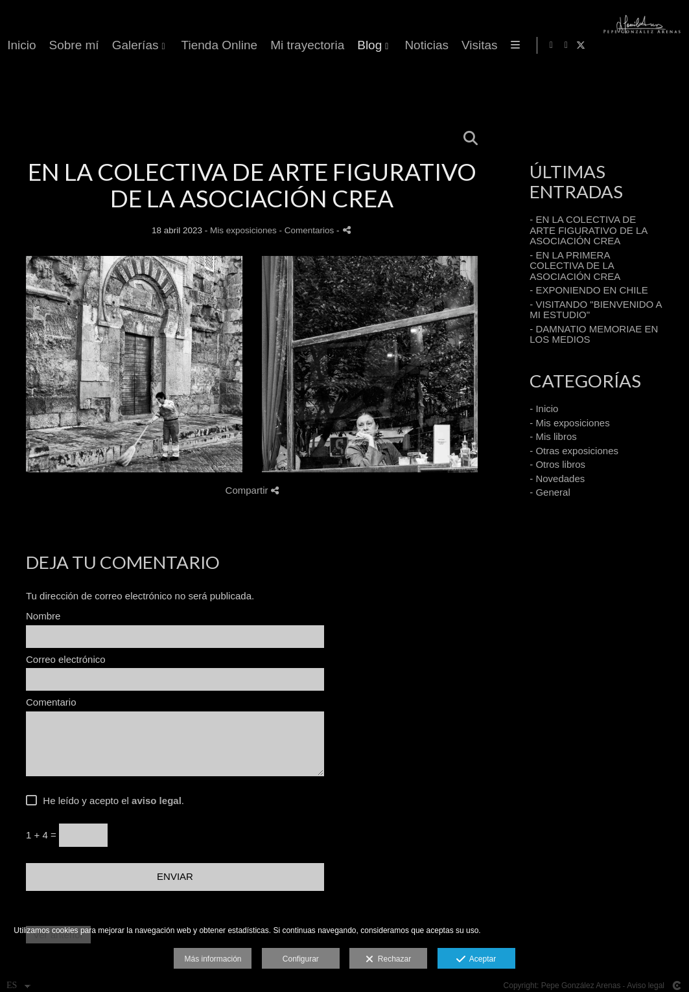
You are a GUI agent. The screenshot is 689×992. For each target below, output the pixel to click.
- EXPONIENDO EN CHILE (589, 289)
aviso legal (156, 800)
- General (550, 492)
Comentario (51, 702)
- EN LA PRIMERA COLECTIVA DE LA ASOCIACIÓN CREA (575, 265)
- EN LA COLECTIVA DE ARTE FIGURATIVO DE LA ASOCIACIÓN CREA (588, 230)
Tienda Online (457, 45)
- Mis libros (553, 436)
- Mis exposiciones (569, 422)
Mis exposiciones (243, 230)
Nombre (43, 616)
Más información (212, 958)
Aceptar (476, 959)
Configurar (301, 958)
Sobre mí (312, 45)
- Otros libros (557, 464)
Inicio (260, 45)
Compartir (252, 490)
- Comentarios (308, 230)
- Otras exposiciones (574, 450)
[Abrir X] (668, 45)
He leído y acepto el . (111, 801)
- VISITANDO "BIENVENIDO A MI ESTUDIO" (595, 310)
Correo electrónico (66, 659)
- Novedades (557, 478)
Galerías (373, 45)
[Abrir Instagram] (654, 45)
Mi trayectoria (546, 45)
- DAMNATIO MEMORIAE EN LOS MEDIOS (594, 334)
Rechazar (388, 959)
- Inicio (544, 408)
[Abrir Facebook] (639, 45)
